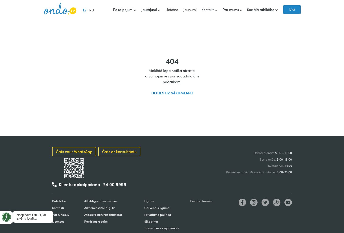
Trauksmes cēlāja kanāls (161, 228)
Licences (58, 221)
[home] (60, 9)
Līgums (149, 201)
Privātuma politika (157, 215)
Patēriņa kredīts (96, 221)
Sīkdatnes (151, 221)
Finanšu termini (201, 201)
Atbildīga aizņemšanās (100, 201)
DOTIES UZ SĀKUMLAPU (172, 92)
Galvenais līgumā (157, 208)
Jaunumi (190, 9)
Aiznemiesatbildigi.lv (99, 208)
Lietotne (171, 9)
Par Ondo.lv (60, 215)
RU (91, 10)
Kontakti (58, 208)
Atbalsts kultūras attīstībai (103, 215)
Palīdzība (59, 201)
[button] (124, 10)
